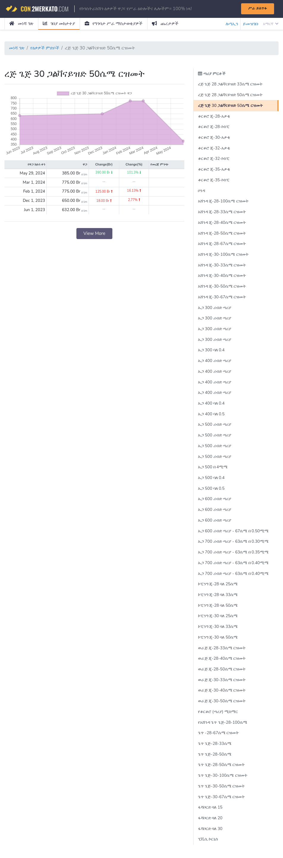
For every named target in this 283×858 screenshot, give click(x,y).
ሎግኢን (232, 24)
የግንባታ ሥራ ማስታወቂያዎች (113, 23)
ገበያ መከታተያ (59, 23)
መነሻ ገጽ (21, 23)
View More (94, 233)
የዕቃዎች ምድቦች (44, 48)
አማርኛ (271, 23)
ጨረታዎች (165, 23)
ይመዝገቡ (251, 24)
